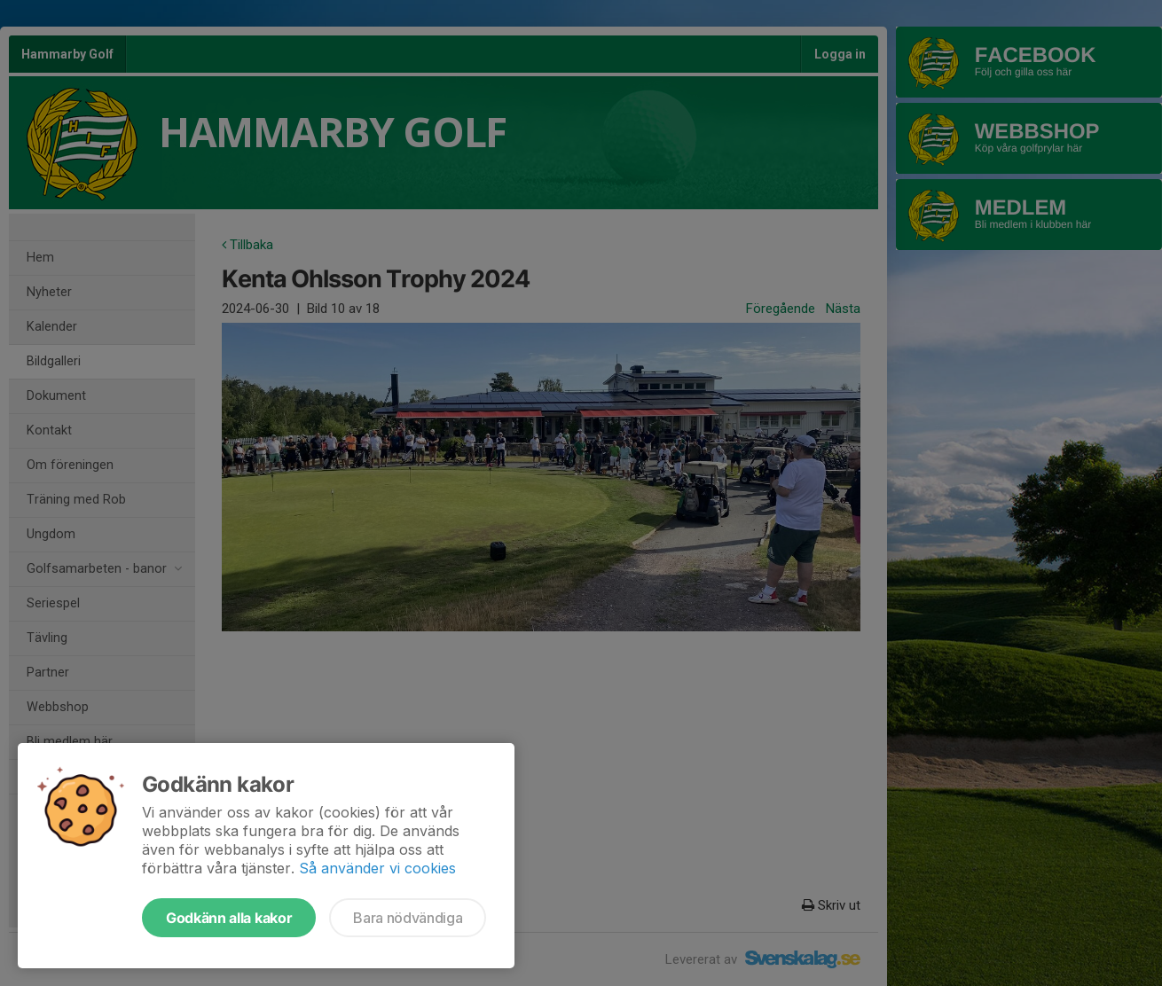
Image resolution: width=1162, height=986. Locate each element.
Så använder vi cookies (377, 868)
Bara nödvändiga (407, 918)
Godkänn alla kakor (229, 918)
